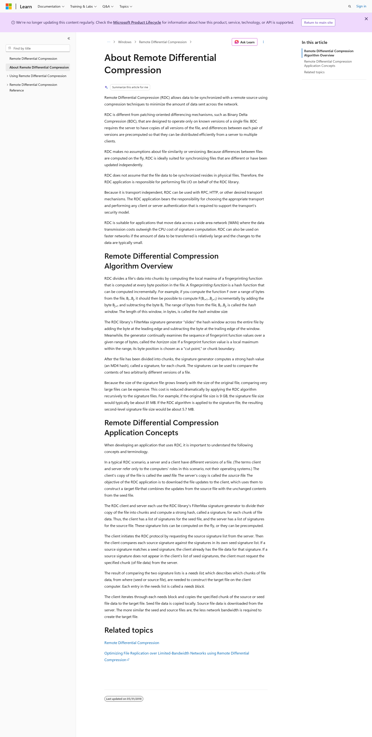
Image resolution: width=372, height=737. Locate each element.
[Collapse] (69, 38)
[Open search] (349, 6)
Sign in (361, 6)
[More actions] (263, 42)
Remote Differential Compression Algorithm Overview (328, 53)
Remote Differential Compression (163, 42)
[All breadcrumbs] (108, 42)
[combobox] (38, 48)
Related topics (314, 72)
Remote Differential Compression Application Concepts (328, 63)
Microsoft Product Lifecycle (137, 22)
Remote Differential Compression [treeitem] (33, 58)
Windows (124, 42)
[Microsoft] (9, 6)
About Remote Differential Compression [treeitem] (39, 67)
